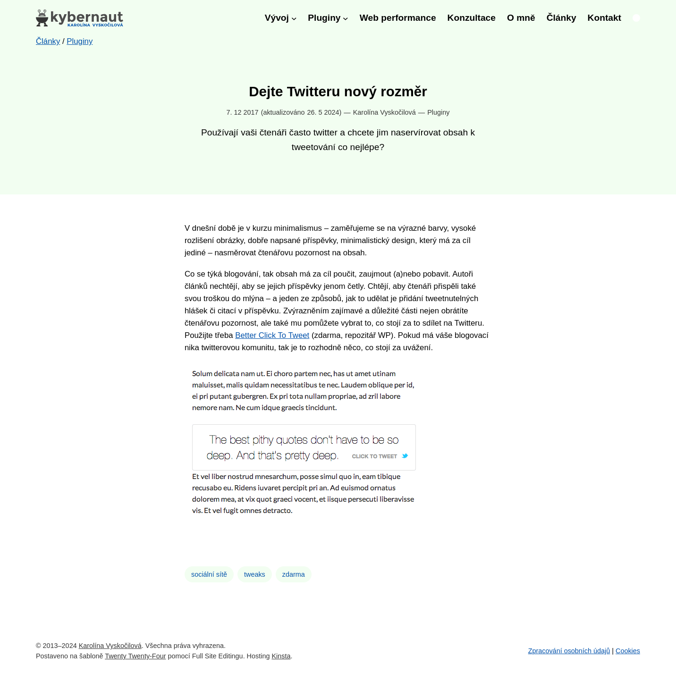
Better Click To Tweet (272, 335)
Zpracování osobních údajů (569, 651)
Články (48, 41)
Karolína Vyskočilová (110, 645)
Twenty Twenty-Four (135, 656)
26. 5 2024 (323, 112)
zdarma (293, 574)
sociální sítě (209, 574)
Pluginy (438, 112)
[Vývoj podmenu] (294, 18)
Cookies (628, 651)
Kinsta (280, 656)
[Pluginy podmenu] (345, 18)
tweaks (254, 574)
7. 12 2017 (243, 112)
